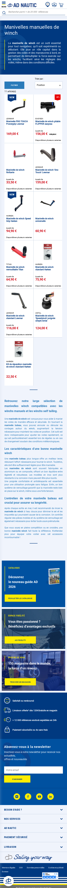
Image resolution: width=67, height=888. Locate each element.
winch (32, 428)
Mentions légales (8, 868)
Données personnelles (35, 868)
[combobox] (33, 12)
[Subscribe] (17, 779)
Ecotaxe (5, 872)
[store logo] (19, 4)
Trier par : (39, 79)
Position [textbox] (41, 85)
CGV (21, 868)
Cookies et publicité (55, 868)
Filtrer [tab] (14, 85)
